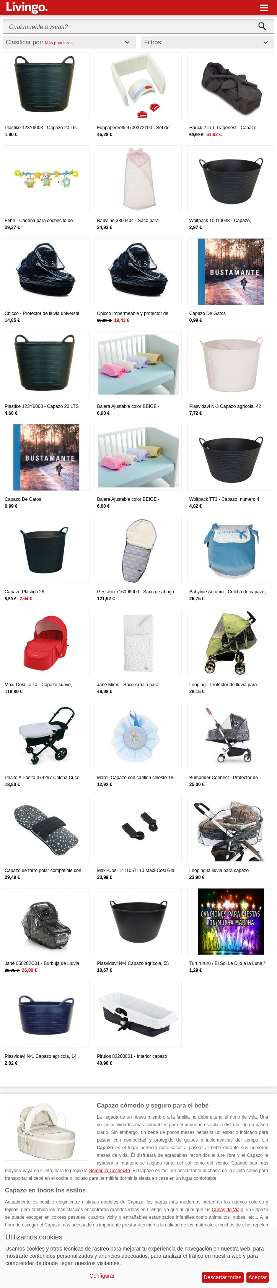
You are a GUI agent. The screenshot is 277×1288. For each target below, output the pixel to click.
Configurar (102, 1276)
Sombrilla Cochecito (109, 1170)
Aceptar (257, 1277)
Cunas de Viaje (227, 1209)
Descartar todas (222, 1277)
